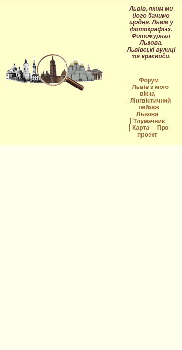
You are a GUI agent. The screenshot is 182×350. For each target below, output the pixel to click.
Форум (149, 80)
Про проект (152, 131)
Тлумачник (149, 121)
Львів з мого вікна (150, 90)
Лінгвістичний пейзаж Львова (150, 107)
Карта (140, 127)
